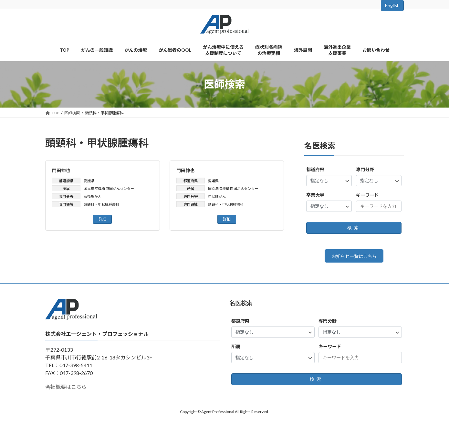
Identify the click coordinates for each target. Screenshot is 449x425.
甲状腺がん (217, 196)
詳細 (102, 219)
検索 (354, 227)
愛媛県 (89, 181)
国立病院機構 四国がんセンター (109, 188)
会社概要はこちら (66, 389)
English (392, 5)
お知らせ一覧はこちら (354, 257)
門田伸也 (61, 170)
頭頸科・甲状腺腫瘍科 (101, 204)
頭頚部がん (92, 196)
